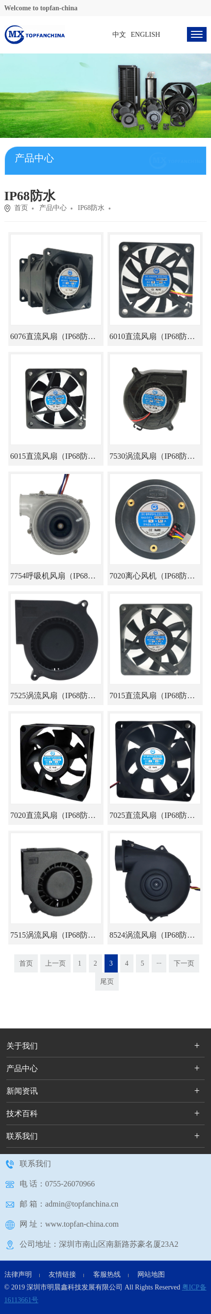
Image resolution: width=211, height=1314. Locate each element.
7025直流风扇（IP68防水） (156, 815)
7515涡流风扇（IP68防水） (57, 935)
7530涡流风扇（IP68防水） (156, 456)
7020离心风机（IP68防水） (156, 576)
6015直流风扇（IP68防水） (57, 456)
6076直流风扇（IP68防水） (57, 336)
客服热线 (107, 1274)
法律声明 (18, 1274)
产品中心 (53, 207)
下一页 (184, 963)
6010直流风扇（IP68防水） (156, 336)
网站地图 (151, 1274)
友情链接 (62, 1274)
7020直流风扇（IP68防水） (57, 815)
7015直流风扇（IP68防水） (156, 695)
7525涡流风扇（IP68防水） (57, 695)
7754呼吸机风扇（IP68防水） (60, 576)
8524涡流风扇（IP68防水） (156, 935)
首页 (21, 207)
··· (159, 963)
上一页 (55, 963)
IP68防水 (91, 207)
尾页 (107, 981)
